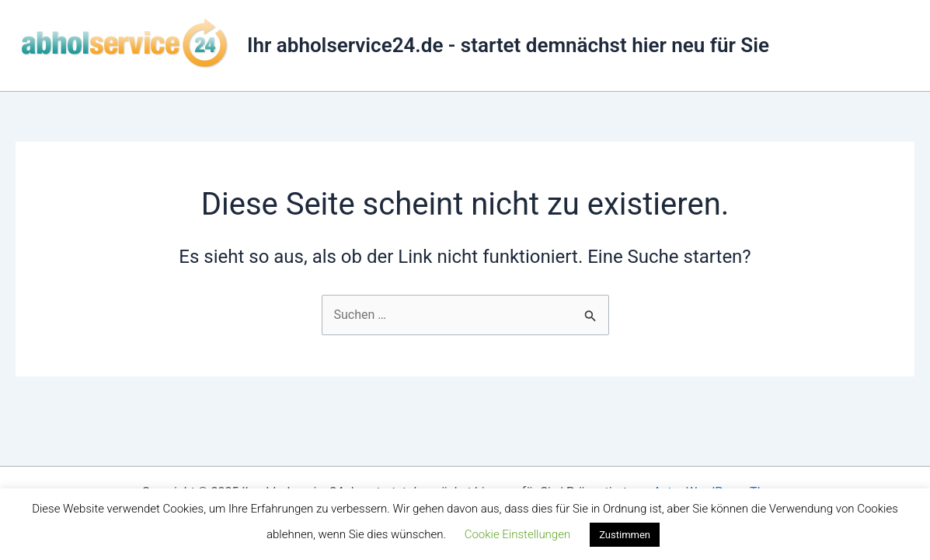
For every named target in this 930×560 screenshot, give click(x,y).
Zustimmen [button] (624, 535)
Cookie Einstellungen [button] (518, 534)
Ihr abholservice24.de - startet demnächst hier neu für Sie (508, 45)
